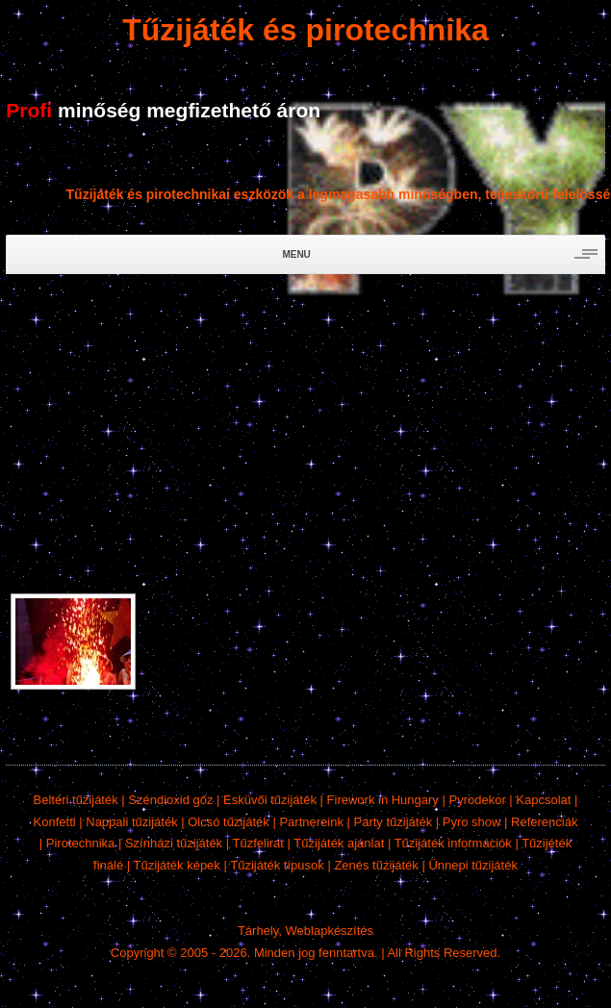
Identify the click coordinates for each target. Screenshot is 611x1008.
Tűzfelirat (258, 843)
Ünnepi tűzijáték (473, 865)
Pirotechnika (80, 843)
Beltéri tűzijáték (76, 800)
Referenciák (544, 822)
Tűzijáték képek (177, 865)
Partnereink (311, 822)
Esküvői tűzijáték (270, 800)
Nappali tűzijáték (131, 822)
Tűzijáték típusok (277, 865)
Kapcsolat (543, 800)
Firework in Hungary (383, 800)
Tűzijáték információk (453, 843)
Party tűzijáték (393, 822)
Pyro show (472, 822)
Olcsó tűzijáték (228, 822)
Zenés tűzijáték (376, 865)
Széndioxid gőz (170, 800)
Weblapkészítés (330, 930)
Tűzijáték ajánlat (338, 843)
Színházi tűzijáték (173, 843)
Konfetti (55, 822)
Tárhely (258, 930)
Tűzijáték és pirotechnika (305, 30)
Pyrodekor (476, 800)
